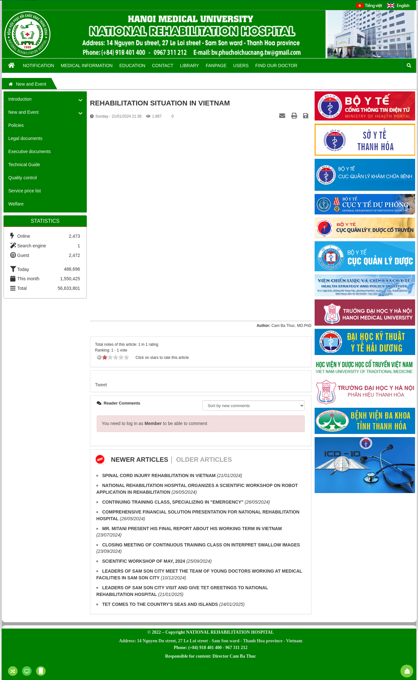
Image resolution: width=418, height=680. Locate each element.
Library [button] (189, 65)
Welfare (16, 203)
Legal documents (25, 138)
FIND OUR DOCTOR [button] (276, 65)
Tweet (101, 384)
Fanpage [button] (216, 65)
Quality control (22, 177)
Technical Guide (24, 164)
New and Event (23, 112)
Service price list (24, 190)
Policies (16, 125)
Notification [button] (38, 65)
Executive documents (29, 151)
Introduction (20, 99)
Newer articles (139, 459)
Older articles (204, 459)
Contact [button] (162, 65)
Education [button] (132, 65)
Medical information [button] (87, 65)
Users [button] (241, 65)
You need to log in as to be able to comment (154, 423)
